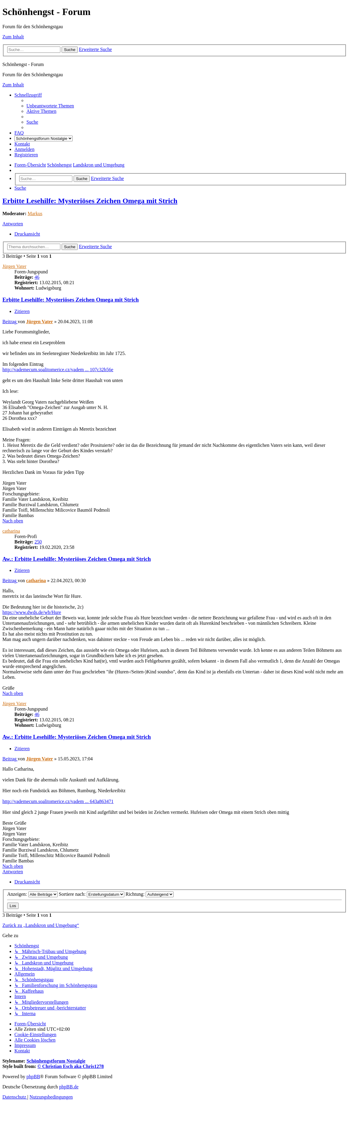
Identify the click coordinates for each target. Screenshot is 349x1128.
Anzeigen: (32, 894)
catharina (11, 531)
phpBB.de (68, 1086)
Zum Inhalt (13, 36)
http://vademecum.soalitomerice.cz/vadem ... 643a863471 (58, 801)
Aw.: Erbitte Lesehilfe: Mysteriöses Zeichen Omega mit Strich (76, 559)
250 (38, 541)
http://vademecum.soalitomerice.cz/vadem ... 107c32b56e (57, 369)
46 (37, 277)
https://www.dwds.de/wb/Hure (31, 612)
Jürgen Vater (14, 266)
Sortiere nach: (91, 894)
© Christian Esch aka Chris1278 (71, 1066)
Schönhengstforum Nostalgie (55, 1060)
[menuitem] (50, 105)
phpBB (33, 1076)
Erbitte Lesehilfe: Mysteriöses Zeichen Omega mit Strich (90, 201)
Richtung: (150, 894)
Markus (35, 213)
